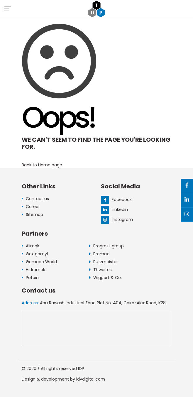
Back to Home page (42, 165)
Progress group (106, 246)
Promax (99, 254)
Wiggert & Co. (105, 278)
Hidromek (33, 270)
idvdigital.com (90, 379)
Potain (30, 278)
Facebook (116, 199)
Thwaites (100, 270)
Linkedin (114, 209)
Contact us (35, 199)
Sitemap (32, 214)
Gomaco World (39, 262)
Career (31, 207)
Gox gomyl (35, 254)
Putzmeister (103, 262)
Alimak (30, 246)
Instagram (117, 219)
